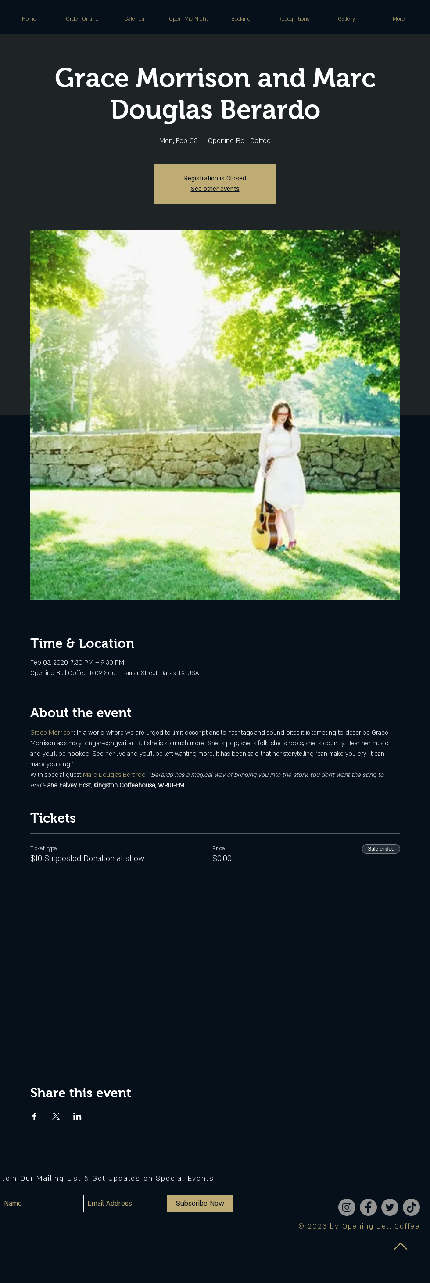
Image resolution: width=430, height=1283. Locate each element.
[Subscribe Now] (200, 1203)
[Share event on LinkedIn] (77, 1116)
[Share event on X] (56, 1116)
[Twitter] (389, 1207)
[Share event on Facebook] (34, 1116)
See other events (215, 189)
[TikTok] (411, 1207)
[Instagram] (346, 1207)
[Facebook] (368, 1207)
